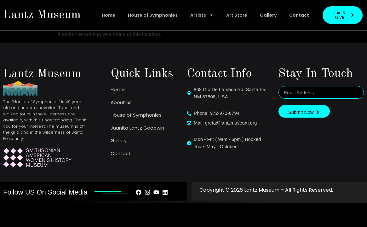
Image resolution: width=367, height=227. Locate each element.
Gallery (268, 15)
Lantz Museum (42, 15)
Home (108, 15)
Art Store (236, 15)
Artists (202, 15)
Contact (299, 15)
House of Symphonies (153, 15)
